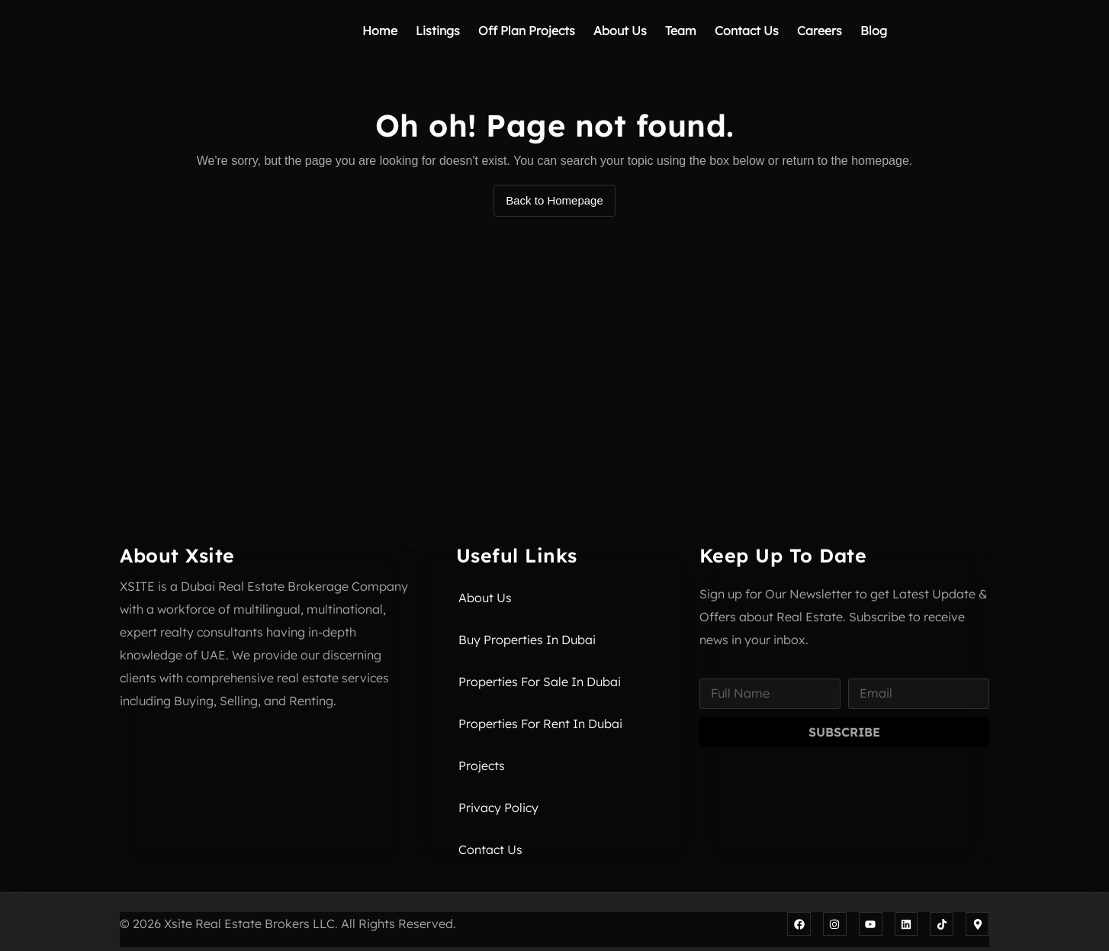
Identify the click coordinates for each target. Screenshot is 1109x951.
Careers (819, 30)
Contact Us (747, 30)
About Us (620, 30)
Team (680, 30)
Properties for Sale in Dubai (539, 681)
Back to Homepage (554, 200)
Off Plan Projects (526, 30)
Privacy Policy (498, 807)
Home (379, 30)
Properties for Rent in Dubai (540, 723)
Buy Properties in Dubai (527, 639)
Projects (481, 765)
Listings (438, 30)
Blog (873, 30)
